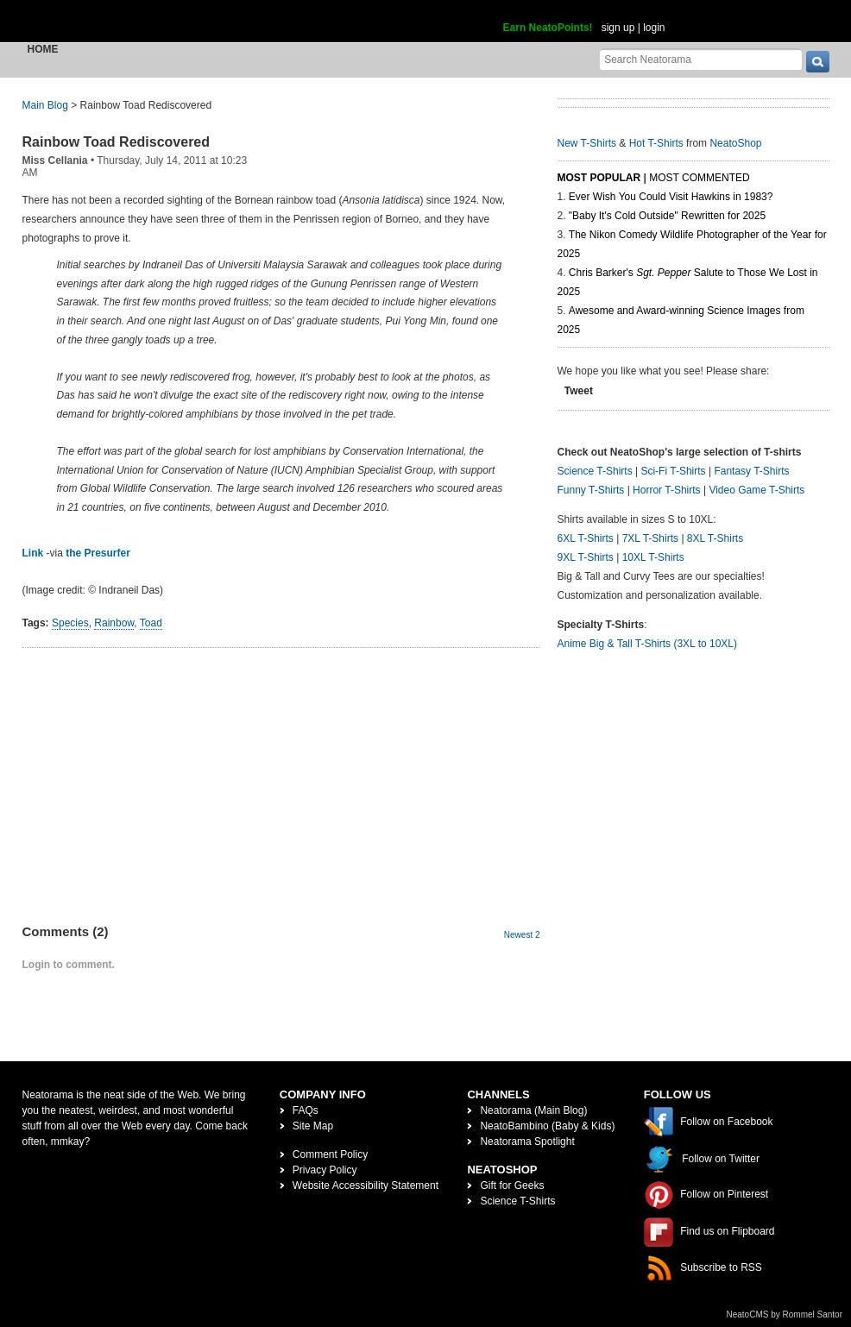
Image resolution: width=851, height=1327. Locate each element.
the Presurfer (98, 553)
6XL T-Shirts (586, 538)
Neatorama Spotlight (527, 1141)
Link (33, 553)
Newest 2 (522, 935)
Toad (151, 623)
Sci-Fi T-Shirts (672, 471)
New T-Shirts (587, 143)
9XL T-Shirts (586, 557)
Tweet (578, 391)
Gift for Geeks (512, 1185)
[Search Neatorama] (701, 59)
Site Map (313, 1126)
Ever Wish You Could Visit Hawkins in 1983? (671, 197)
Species (70, 623)
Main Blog (45, 105)
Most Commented (699, 178)
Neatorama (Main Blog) (533, 1110)
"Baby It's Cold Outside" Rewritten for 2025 (667, 216)
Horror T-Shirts (666, 490)
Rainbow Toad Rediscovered (116, 142)
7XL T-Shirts (650, 538)
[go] (817, 61)
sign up (618, 28)
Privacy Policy (325, 1170)
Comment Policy (330, 1154)
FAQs (305, 1110)
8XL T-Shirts (715, 538)
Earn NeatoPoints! (548, 28)
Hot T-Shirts (656, 143)
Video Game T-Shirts (756, 490)
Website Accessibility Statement (365, 1185)
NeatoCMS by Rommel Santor (785, 1314)
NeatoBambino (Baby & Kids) (547, 1126)
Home (43, 49)
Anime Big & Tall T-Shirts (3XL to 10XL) (648, 644)
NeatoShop (735, 143)
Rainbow (114, 623)
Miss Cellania (55, 160)
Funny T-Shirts (591, 490)
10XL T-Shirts (653, 557)
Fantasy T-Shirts (751, 471)
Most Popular (599, 178)
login (654, 28)
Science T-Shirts (595, 471)
